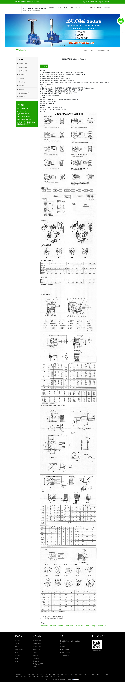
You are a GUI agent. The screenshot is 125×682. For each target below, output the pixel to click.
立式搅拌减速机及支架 (23, 93)
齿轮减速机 (21, 82)
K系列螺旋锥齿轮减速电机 (102, 50)
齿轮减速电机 (21, 74)
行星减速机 (21, 78)
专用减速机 (21, 89)
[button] (60, 45)
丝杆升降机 (21, 85)
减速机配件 (21, 96)
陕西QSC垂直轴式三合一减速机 (54, 618)
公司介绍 (58, 7)
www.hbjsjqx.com (26, 119)
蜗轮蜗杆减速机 (75, 7)
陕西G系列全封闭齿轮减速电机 (54, 617)
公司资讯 (84, 7)
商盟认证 (99, 7)
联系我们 (107, 7)
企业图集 (92, 7)
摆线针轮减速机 (22, 63)
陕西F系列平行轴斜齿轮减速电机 (48, 626)
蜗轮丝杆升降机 (22, 71)
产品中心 (66, 7)
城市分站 (18, 674)
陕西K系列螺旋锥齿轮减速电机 (82, 626)
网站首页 (51, 7)
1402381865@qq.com (91, 1)
